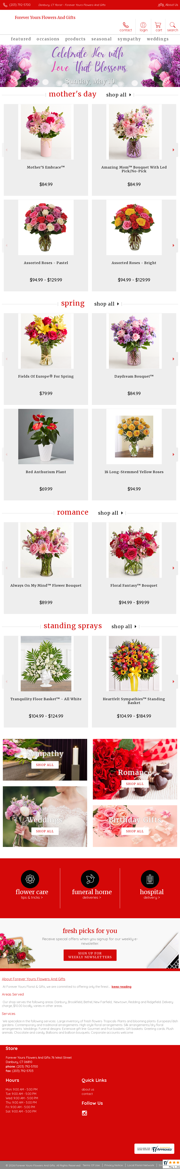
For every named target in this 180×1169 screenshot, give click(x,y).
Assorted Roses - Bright (134, 263)
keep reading (121, 987)
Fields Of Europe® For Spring (46, 376)
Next (174, 150)
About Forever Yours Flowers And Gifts (33, 979)
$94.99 (134, 489)
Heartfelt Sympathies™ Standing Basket (134, 701)
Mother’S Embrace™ (46, 167)
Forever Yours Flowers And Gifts (45, 17)
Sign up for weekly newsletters (90, 955)
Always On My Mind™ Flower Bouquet (46, 585)
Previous (6, 150)
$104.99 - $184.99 (134, 716)
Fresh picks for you (90, 936)
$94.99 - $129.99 (46, 280)
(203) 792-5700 (20, 5)
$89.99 (45, 602)
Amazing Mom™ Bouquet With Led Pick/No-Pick (134, 169)
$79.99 (45, 393)
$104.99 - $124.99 (46, 716)
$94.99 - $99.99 (134, 602)
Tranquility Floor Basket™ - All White (46, 699)
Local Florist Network (140, 1165)
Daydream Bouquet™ (134, 376)
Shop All (116, 95)
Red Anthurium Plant (46, 472)
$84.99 (46, 184)
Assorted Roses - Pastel (46, 263)
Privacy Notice (113, 1165)
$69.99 (45, 489)
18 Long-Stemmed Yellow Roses (134, 472)
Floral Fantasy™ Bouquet (134, 585)
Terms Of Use (91, 1165)
